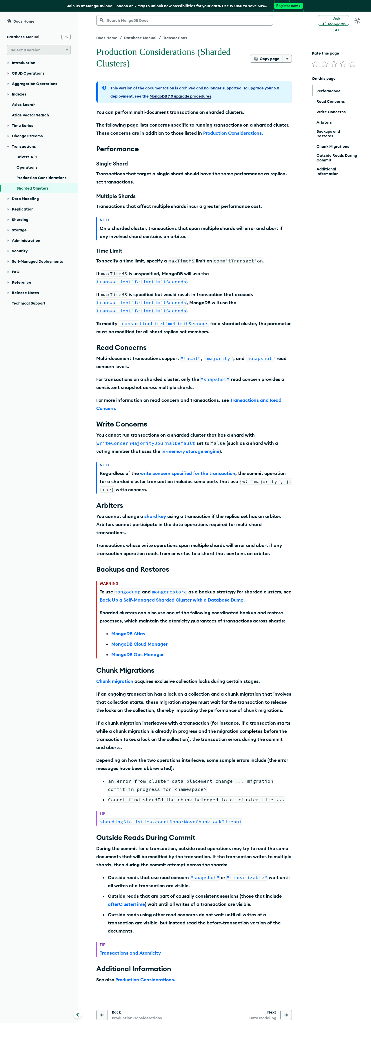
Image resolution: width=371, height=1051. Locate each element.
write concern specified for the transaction (187, 473)
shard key (155, 516)
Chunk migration (114, 681)
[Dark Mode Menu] (358, 20)
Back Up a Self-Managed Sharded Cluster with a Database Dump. (172, 600)
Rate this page (325, 53)
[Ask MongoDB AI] (333, 20)
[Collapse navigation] (77, 1014)
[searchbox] (184, 20)
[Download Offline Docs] (66, 37)
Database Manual (140, 37)
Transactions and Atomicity (130, 953)
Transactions (175, 37)
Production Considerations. (233, 133)
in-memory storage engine (190, 451)
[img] (315, 63)
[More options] (287, 59)
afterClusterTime (126, 904)
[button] (39, 50)
